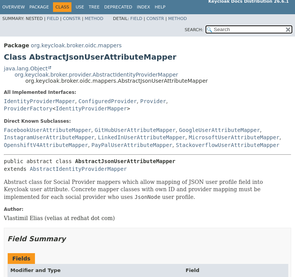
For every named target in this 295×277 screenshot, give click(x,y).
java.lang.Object (26, 68)
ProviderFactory (28, 108)
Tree (94, 7)
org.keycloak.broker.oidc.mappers (76, 45)
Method (94, 18)
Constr (72, 18)
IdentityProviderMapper (39, 101)
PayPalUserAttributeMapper (131, 145)
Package (39, 7)
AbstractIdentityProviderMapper (78, 169)
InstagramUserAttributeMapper (49, 137)
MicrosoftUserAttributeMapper (234, 137)
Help (160, 7)
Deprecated (118, 7)
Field (53, 18)
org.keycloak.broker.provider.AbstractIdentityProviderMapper (96, 75)
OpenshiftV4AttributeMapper (46, 145)
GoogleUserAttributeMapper (219, 130)
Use (80, 7)
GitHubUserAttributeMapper (135, 130)
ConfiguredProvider (107, 101)
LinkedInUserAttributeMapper (142, 137)
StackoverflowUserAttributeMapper (228, 145)
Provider (153, 101)
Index (143, 7)
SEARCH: (194, 29)
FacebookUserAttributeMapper (47, 130)
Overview (13, 7)
